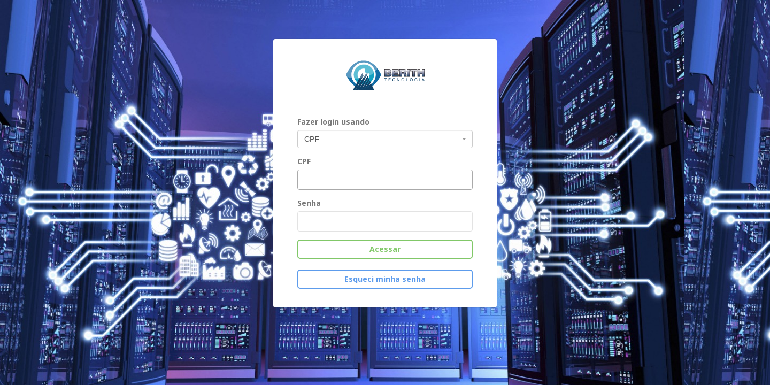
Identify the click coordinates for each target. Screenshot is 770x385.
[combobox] (385, 139)
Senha (309, 203)
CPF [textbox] (311, 139)
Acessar (385, 249)
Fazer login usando (333, 122)
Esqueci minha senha (385, 279)
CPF (304, 161)
